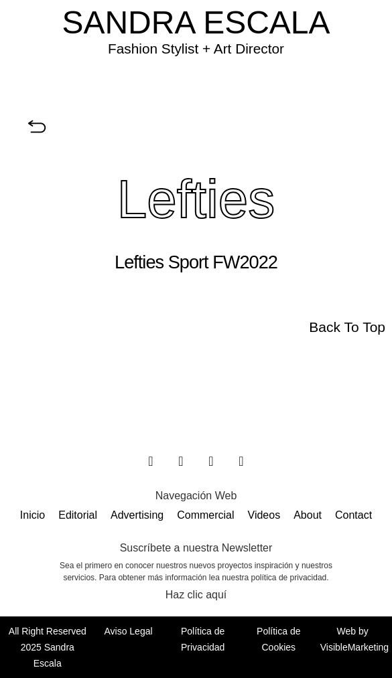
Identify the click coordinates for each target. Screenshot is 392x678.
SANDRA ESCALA (196, 22)
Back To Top (347, 327)
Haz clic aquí (196, 594)
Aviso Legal (128, 631)
